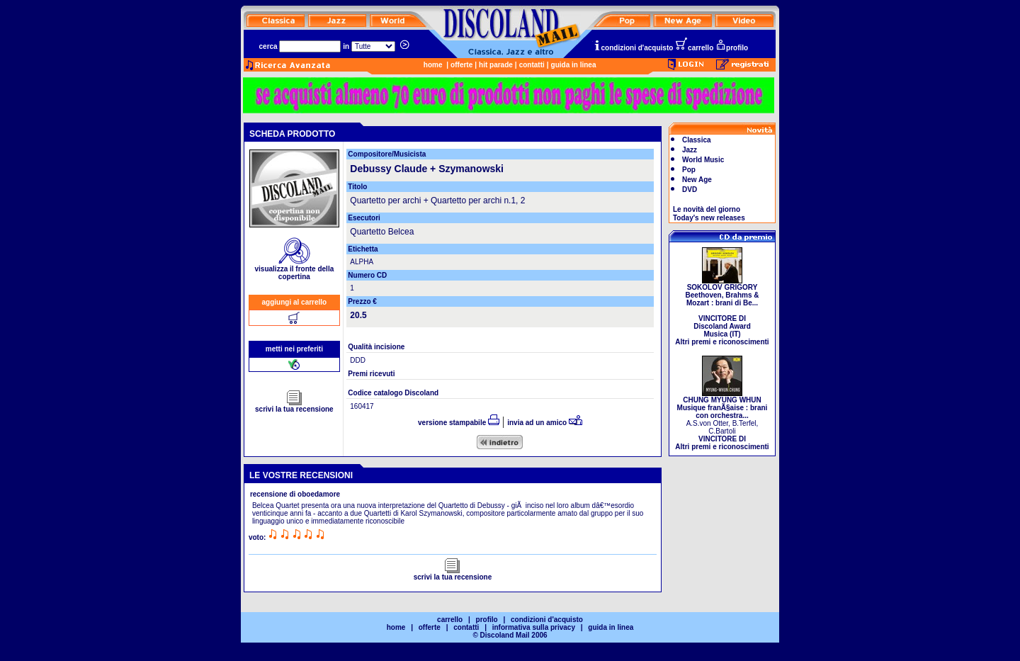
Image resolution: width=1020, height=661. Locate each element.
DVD (689, 189)
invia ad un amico (544, 422)
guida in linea (573, 65)
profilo (731, 48)
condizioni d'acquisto (633, 48)
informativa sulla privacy (533, 627)
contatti (532, 65)
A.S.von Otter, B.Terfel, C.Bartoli (722, 420)
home (433, 65)
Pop (689, 170)
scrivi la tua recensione (294, 406)
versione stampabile (458, 422)
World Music (703, 160)
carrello (694, 48)
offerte (461, 65)
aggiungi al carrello (294, 302)
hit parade (496, 65)
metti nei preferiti (294, 349)
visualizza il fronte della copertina (294, 270)
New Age (697, 179)
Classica (696, 140)
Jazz (689, 150)
